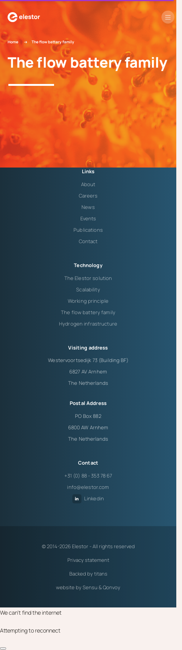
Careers (88, 195)
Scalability (88, 289)
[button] (167, 17)
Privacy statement (88, 560)
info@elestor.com (88, 487)
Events (88, 218)
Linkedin (88, 498)
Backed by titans (88, 573)
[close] (3, 648)
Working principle (88, 300)
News (88, 207)
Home (13, 41)
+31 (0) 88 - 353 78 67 (88, 475)
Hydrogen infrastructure (88, 323)
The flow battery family (88, 312)
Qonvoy (111, 587)
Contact (88, 241)
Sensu (90, 587)
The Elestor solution (88, 278)
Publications (88, 229)
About (88, 184)
